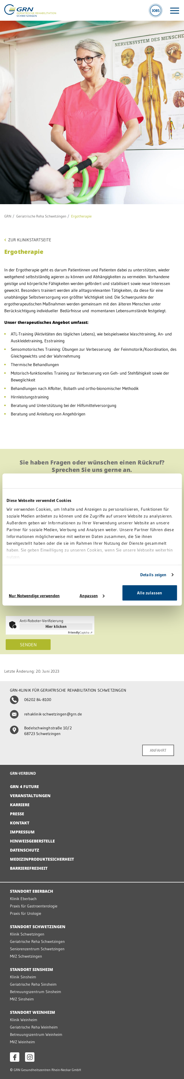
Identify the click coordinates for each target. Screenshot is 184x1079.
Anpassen (92, 595)
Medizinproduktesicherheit (42, 859)
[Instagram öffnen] (29, 1057)
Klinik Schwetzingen (27, 934)
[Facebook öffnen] (14, 1057)
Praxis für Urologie (25, 913)
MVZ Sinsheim (22, 999)
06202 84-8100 (30, 699)
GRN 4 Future (24, 786)
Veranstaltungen (30, 795)
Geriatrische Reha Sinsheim (33, 984)
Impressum (22, 832)
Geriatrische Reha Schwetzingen (41, 216)
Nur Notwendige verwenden (34, 595)
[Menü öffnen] (174, 10)
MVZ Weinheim (22, 1041)
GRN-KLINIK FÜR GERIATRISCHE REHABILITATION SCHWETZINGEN (68, 690)
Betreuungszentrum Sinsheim (35, 991)
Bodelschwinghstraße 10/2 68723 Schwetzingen (41, 730)
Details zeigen (153, 574)
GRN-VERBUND (23, 773)
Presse (17, 813)
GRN (7, 216)
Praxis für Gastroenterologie (33, 906)
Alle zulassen (149, 593)
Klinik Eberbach (23, 898)
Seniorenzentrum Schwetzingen (37, 948)
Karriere (20, 804)
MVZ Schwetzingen (26, 956)
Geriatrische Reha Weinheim (34, 1027)
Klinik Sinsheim (23, 976)
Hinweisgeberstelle (32, 841)
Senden (28, 644)
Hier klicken (56, 626)
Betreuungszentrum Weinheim (36, 1034)
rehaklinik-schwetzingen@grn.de (46, 714)
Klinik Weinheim (23, 1019)
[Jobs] (155, 10)
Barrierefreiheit (28, 868)
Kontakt (19, 822)
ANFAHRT (158, 750)
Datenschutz (24, 850)
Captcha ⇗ (80, 632)
